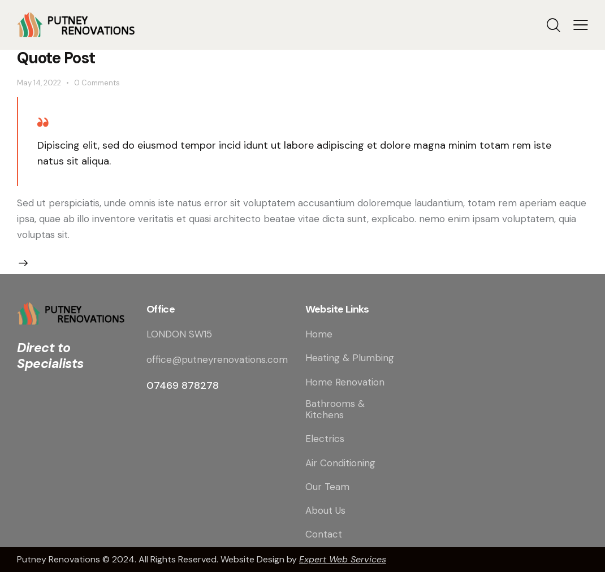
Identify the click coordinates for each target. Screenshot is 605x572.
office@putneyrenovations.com (217, 359)
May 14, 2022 (39, 83)
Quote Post (56, 57)
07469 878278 (182, 385)
